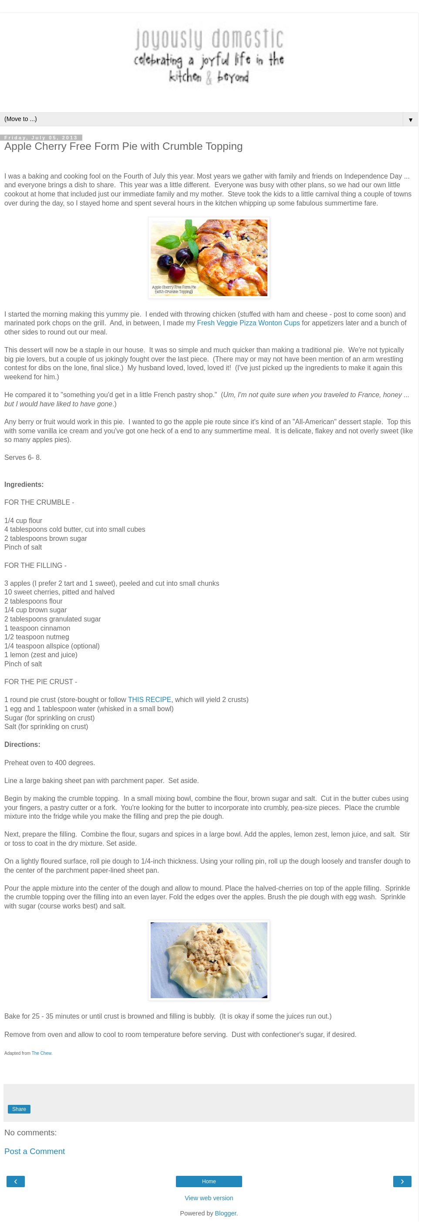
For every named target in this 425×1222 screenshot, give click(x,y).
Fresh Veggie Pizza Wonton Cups (248, 323)
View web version (209, 1198)
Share (19, 1109)
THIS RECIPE (149, 699)
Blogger (225, 1213)
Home (209, 1181)
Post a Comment (34, 1151)
